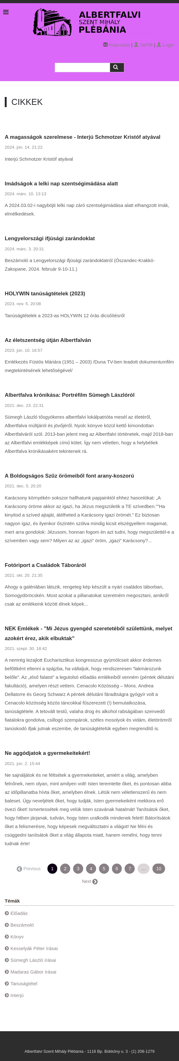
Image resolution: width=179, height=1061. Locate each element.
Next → (89, 881)
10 (158, 868)
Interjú (17, 995)
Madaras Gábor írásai (33, 971)
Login (165, 45)
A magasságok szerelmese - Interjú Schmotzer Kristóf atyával (82, 137)
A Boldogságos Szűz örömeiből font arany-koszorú (69, 476)
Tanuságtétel (23, 983)
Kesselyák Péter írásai (34, 948)
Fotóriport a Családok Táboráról (45, 565)
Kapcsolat (119, 45)
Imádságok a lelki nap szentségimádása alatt (61, 184)
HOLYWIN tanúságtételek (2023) (45, 294)
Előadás (19, 913)
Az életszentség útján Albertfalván (48, 340)
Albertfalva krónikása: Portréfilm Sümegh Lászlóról (69, 395)
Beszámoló (22, 925)
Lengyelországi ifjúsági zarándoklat (50, 238)
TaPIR (143, 45)
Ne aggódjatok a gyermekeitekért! (47, 753)
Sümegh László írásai (33, 960)
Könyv (17, 936)
